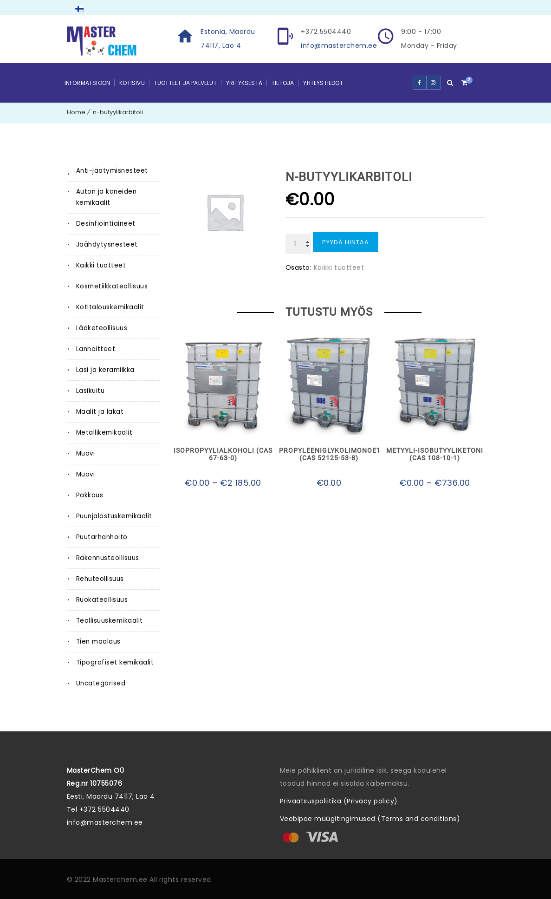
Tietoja (283, 83)
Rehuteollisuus (99, 578)
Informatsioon (87, 83)
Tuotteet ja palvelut (185, 83)
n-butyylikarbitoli (118, 112)
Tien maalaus (98, 641)
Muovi (85, 453)
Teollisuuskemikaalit (109, 620)
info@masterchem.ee (339, 45)
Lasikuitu (90, 390)
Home (76, 112)
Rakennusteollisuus (107, 558)
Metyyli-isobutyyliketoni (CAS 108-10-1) (434, 454)
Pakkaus (90, 495)
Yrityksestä (244, 83)
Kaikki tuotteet (99, 265)
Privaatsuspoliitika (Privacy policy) (339, 801)
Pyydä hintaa (345, 242)
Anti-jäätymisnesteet (110, 170)
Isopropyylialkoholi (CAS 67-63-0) (223, 454)
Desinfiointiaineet (104, 223)
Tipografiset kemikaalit (113, 662)
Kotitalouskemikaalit (109, 307)
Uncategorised (100, 683)
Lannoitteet (94, 349)
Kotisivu (132, 83)
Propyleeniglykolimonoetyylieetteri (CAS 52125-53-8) (328, 454)
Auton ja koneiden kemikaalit (105, 197)
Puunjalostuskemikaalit (113, 516)
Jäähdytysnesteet (105, 244)
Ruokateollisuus (101, 599)
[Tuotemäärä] (298, 244)
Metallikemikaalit (103, 432)
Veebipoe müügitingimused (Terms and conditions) (370, 818)
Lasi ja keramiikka (104, 369)
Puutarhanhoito (101, 537)
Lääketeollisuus (101, 328)
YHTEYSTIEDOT (323, 83)
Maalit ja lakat (98, 411)
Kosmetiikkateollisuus (111, 286)
